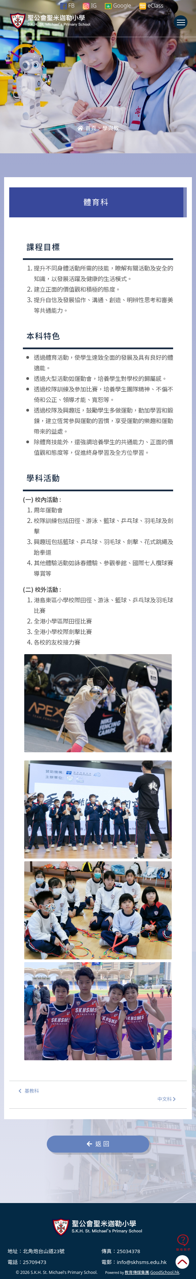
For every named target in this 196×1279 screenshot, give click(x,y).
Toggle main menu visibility (182, 25)
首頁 (86, 128)
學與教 (110, 128)
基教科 (28, 1091)
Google (118, 5)
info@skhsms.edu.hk (142, 1262)
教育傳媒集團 (137, 1272)
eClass (151, 6)
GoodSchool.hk (164, 1272)
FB (67, 5)
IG (90, 5)
